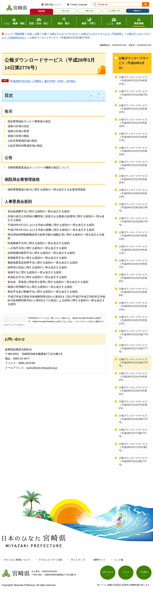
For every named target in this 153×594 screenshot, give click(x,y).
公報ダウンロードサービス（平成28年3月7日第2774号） (133, 433)
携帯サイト (99, 560)
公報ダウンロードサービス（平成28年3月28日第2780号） (133, 207)
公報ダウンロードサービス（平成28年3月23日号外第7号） (133, 263)
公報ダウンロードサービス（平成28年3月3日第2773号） (133, 461)
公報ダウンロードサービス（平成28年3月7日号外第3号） (133, 447)
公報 (44, 33)
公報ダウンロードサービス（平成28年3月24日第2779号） (133, 221)
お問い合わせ (107, 572)
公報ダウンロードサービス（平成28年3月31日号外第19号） (133, 165)
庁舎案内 (144, 572)
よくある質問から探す (113, 11)
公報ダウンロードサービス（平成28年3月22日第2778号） (133, 334)
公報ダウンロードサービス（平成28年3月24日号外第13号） (133, 235)
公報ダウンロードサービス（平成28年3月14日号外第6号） (133, 405)
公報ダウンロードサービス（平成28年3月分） (134, 63)
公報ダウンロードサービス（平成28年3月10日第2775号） (133, 419)
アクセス (126, 572)
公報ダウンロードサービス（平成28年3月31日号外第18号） (133, 151)
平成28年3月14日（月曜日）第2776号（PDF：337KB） (43, 81)
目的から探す (66, 11)
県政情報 (20, 33)
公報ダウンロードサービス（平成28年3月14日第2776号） (133, 362)
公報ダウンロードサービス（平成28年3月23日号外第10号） (133, 306)
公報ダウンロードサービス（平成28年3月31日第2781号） (133, 94)
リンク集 (118, 560)
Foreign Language (78, 4)
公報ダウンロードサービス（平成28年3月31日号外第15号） (133, 108)
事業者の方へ (138, 11)
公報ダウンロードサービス (63, 33)
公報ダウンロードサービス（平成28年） (102, 33)
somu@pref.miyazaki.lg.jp (41, 367)
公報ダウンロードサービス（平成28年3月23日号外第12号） (133, 320)
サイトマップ (78, 560)
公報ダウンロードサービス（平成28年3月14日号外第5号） (133, 390)
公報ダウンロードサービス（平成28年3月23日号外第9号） (133, 292)
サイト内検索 (94, 4)
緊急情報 (41, 11)
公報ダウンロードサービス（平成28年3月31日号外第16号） (133, 123)
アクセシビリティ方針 (50, 560)
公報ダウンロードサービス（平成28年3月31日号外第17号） (133, 137)
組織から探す (90, 11)
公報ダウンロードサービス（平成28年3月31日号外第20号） (133, 179)
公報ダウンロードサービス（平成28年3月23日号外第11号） (133, 249)
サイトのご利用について (17, 560)
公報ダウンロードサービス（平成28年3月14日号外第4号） (133, 376)
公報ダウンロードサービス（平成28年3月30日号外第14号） (133, 193)
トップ (8, 33)
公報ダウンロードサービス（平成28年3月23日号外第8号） (133, 278)
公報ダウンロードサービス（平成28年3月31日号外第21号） (133, 80)
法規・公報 (33, 33)
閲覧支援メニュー (53, 4)
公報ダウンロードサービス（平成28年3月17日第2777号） (133, 348)
